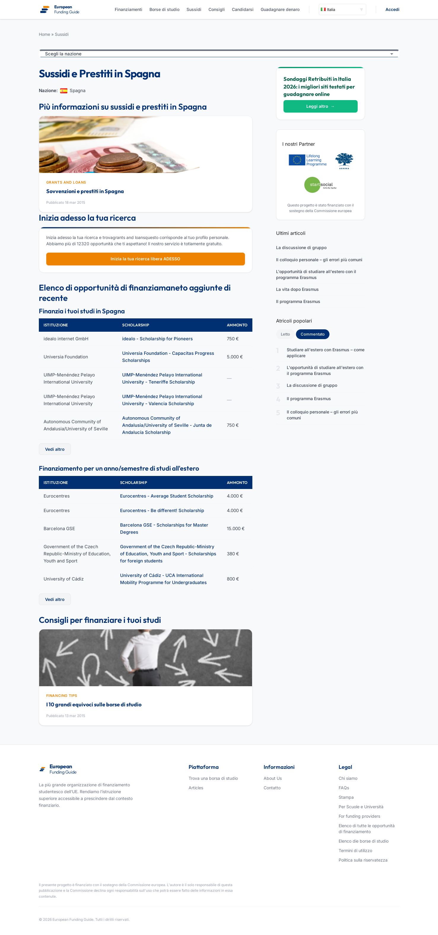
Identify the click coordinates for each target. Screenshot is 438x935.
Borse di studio (164, 9)
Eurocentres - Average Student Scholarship (166, 496)
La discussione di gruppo (301, 247)
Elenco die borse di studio (363, 840)
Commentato (315, 333)
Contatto (272, 787)
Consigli (216, 9)
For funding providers (359, 816)
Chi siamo (348, 778)
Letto (285, 334)
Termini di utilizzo (355, 850)
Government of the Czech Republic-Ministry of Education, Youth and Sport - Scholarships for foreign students (168, 554)
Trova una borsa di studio (213, 778)
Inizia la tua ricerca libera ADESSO (145, 258)
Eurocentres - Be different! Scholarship (162, 510)
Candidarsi (243, 9)
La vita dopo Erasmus (297, 289)
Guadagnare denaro (280, 9)
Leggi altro (320, 106)
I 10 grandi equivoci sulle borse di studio (93, 704)
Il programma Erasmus (298, 301)
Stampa (346, 797)
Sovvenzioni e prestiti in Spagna (85, 191)
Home (44, 34)
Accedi (392, 9)
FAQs (344, 787)
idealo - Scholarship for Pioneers (157, 338)
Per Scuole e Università (361, 806)
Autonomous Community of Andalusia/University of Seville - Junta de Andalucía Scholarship (167, 425)
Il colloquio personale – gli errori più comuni (319, 259)
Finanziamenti (128, 9)
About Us (273, 778)
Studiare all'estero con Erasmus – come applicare (325, 352)
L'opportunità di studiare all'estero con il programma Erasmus (316, 274)
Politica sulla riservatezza (363, 859)
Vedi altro (55, 449)
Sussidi (194, 9)
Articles (196, 787)
